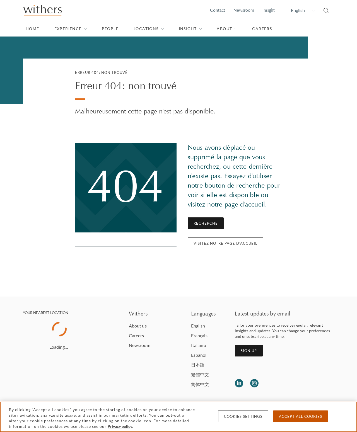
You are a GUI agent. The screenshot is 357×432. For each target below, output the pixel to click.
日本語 (197, 364)
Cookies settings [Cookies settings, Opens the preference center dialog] (243, 416)
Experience (71, 28)
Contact (217, 10)
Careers (262, 28)
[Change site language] (299, 10)
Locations (149, 28)
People (110, 28)
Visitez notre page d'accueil (225, 243)
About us (138, 325)
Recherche (206, 223)
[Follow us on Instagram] (254, 383)
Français (199, 335)
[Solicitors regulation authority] (302, 383)
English (198, 325)
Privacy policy (120, 426)
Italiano (198, 345)
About (227, 28)
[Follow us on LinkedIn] (239, 383)
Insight (268, 10)
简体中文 (200, 384)
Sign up (249, 350)
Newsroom (243, 10)
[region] (178, 416)
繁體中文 (200, 374)
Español (199, 355)
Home (32, 28)
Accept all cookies (300, 416)
